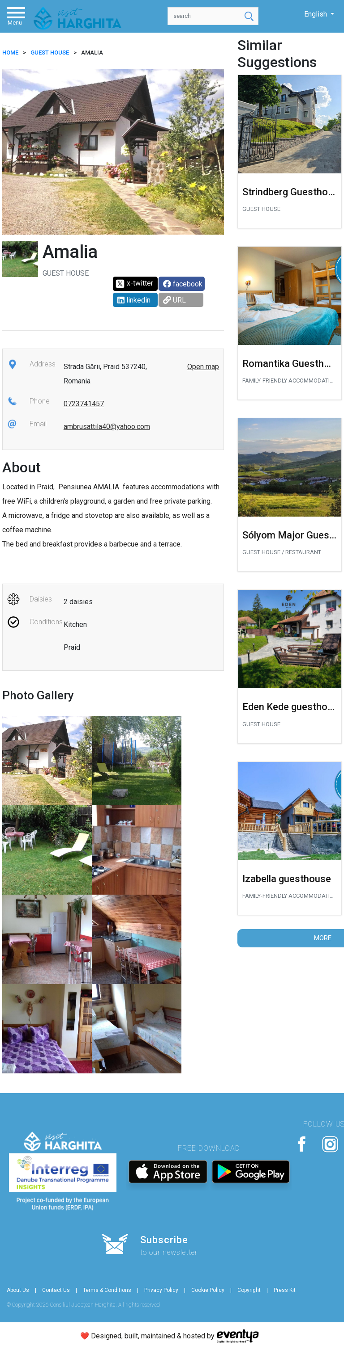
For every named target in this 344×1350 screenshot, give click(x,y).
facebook (182, 284)
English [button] (316, 14)
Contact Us (56, 1290)
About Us (18, 1290)
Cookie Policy (207, 1290)
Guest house (49, 52)
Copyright (249, 1290)
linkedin (133, 300)
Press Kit (285, 1290)
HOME (10, 52)
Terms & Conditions (107, 1290)
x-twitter (134, 284)
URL (174, 300)
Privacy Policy (161, 1290)
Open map (203, 366)
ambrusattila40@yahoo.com (107, 426)
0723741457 (84, 404)
